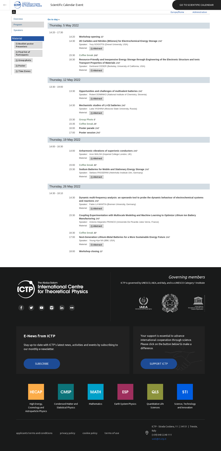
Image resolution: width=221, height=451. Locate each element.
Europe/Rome (177, 12)
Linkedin (62, 308)
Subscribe (42, 363)
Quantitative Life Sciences (155, 406)
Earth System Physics (125, 404)
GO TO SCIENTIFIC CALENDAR (197, 4)
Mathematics (95, 404)
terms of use (112, 433)
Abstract (96, 48)
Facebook (21, 308)
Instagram (52, 308)
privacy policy (67, 433)
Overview (18, 19)
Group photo (23, 60)
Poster (20, 66)
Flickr (72, 308)
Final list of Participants (23, 53)
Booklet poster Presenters (25, 45)
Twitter (31, 308)
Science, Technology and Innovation (185, 406)
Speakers (18, 30)
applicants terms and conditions (34, 433)
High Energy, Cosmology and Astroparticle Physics (36, 407)
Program (18, 24)
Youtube (41, 308)
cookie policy (90, 433)
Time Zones (23, 71)
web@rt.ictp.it (159, 439)
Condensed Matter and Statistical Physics (66, 406)
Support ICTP (159, 363)
